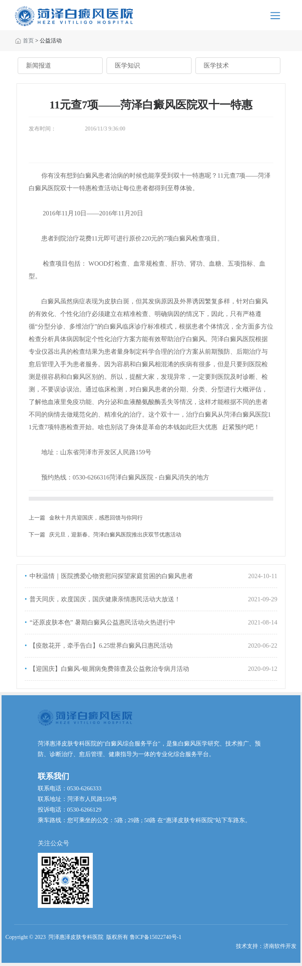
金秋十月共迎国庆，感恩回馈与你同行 (96, 518)
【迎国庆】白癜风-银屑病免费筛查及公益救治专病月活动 (108, 668)
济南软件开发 (279, 946)
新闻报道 (38, 65)
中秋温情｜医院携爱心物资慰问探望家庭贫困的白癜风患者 (110, 576)
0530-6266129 (84, 809)
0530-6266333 (84, 788)
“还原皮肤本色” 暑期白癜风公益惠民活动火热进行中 (101, 622)
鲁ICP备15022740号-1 (155, 937)
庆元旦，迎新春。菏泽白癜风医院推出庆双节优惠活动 (115, 535)
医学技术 (216, 65)
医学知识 (127, 65)
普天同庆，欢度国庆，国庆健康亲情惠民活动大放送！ (104, 599)
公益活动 (51, 41)
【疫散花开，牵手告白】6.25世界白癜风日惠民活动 (100, 645)
